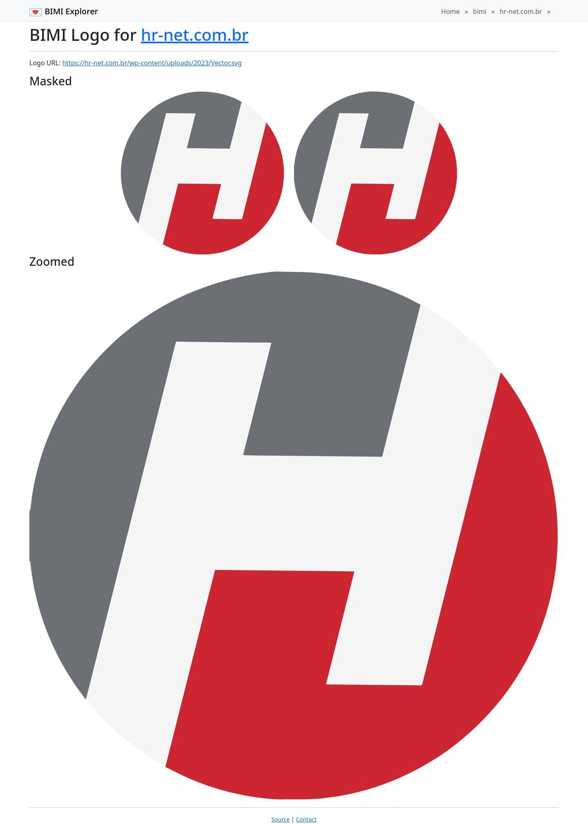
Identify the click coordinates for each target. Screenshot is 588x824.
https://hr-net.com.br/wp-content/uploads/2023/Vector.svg (152, 62)
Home (450, 11)
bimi (479, 11)
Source (281, 819)
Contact (306, 819)
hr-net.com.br (521, 11)
